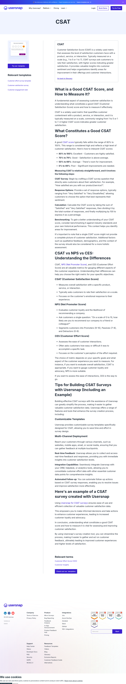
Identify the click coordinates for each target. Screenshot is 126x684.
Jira (63, 615)
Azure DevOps (67, 618)
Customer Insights (62, 565)
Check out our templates (66, 571)
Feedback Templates (51, 646)
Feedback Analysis (47, 622)
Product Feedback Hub (50, 631)
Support (30, 644)
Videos (46, 649)
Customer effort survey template (19, 81)
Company (30, 613)
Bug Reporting (49, 618)
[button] (47, 8)
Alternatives (48, 663)
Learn (63, 8)
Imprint (6, 623)
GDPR (29, 660)
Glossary (47, 654)
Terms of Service (32, 615)
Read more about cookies (73, 681)
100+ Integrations (68, 629)
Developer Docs (32, 652)
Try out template (18, 66)
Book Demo (103, 8)
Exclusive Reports (50, 657)
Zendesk (65, 621)
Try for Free (116, 8)
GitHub (64, 626)
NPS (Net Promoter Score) (74, 264)
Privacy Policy (31, 618)
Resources (48, 644)
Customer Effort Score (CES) (66, 561)
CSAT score (68, 142)
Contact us (7, 621)
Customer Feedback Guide (53, 660)
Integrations (66, 613)
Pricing (46, 635)
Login (93, 8)
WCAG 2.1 (30, 663)
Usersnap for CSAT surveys (74, 503)
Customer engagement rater (18, 90)
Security (29, 657)
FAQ (28, 654)
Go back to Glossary (64, 78)
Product (47, 613)
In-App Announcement (49, 626)
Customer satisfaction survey (18, 85)
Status (29, 649)
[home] (13, 8)
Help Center (31, 646)
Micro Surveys (49, 615)
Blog (45, 652)
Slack (64, 624)
